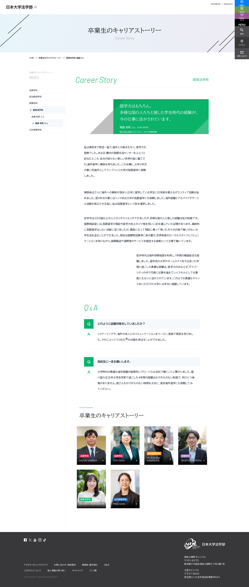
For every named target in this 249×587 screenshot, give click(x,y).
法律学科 (33, 90)
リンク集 (93, 571)
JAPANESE (216, 4)
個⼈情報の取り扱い (56, 571)
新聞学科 (33, 103)
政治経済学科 (35, 97)
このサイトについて (32, 571)
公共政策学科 (35, 130)
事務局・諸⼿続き (90, 565)
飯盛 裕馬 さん (41, 123)
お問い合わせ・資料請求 (65, 565)
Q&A (106, 565)
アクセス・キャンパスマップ (36, 565)
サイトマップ (77, 571)
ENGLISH (228, 4)
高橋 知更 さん (38, 117)
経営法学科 (38, 110)
